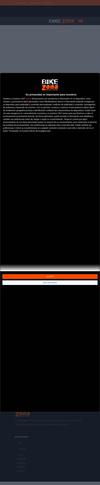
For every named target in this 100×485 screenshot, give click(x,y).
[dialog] (50, 242)
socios (28, 99)
